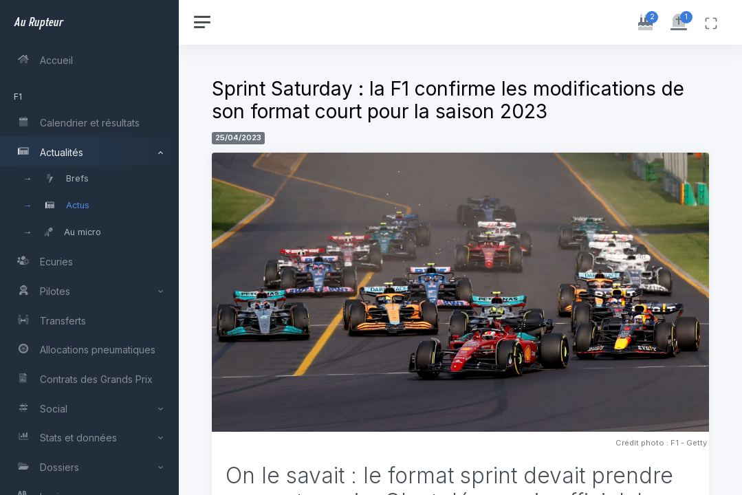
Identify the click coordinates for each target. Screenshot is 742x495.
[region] (91, 247)
